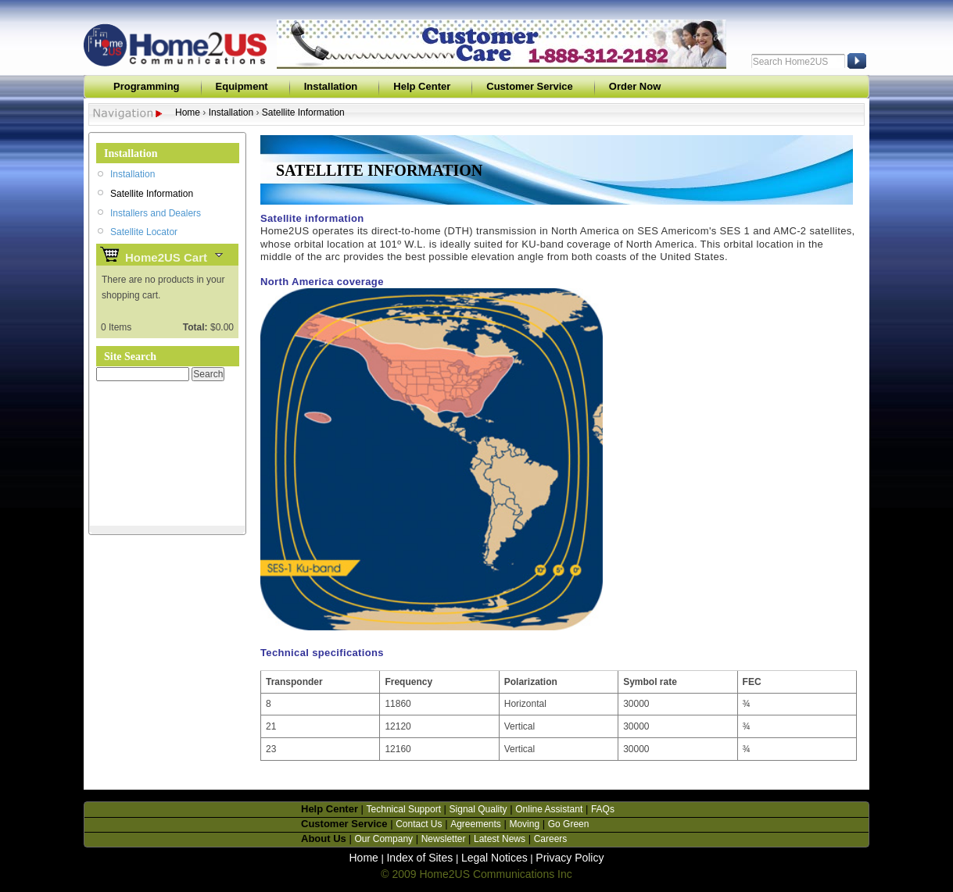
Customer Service (529, 86)
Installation (331, 86)
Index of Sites (419, 857)
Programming (146, 86)
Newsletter (443, 838)
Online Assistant (548, 809)
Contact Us (419, 824)
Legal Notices (494, 857)
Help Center (421, 86)
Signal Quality (478, 809)
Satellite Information (303, 112)
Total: (195, 327)
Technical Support (404, 809)
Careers (551, 838)
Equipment (242, 86)
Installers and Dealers (155, 213)
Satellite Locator (143, 232)
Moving (524, 824)
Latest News (499, 838)
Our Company (383, 838)
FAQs (602, 809)
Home (187, 112)
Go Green (568, 824)
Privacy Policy (570, 857)
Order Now (635, 86)
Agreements (475, 824)
